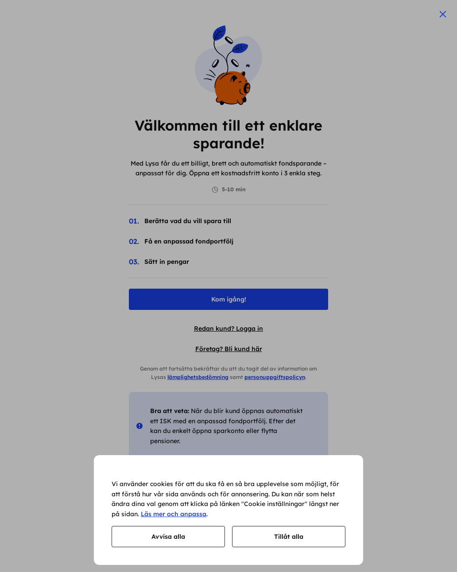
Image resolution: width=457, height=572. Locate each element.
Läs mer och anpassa (173, 514)
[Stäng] (443, 14)
